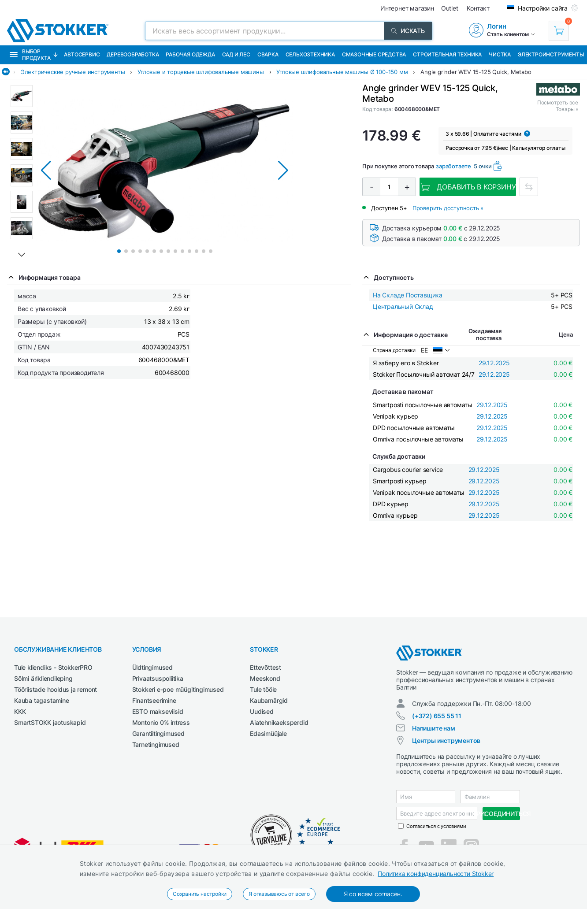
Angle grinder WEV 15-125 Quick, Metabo (475, 71)
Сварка (268, 54)
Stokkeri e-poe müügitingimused (178, 689)
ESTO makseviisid (157, 711)
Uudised (262, 711)
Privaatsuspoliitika (157, 678)
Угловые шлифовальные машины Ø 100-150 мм (342, 71)
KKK (20, 711)
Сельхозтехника (310, 54)
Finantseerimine (154, 700)
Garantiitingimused (158, 733)
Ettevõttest (265, 667)
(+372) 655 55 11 (436, 716)
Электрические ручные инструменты (73, 71)
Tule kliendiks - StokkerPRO (53, 667)
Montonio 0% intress (161, 722)
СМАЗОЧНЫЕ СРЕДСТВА (374, 54)
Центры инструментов (446, 740)
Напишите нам (433, 728)
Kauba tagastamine (41, 700)
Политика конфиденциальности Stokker (436, 873)
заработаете (453, 166)
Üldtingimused (152, 667)
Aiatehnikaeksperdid (279, 722)
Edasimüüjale (268, 733)
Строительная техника (447, 54)
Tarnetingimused (155, 744)
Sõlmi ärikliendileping (43, 678)
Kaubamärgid (269, 700)
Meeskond (265, 678)
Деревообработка (133, 54)
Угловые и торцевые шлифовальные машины (200, 71)
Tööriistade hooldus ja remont (55, 689)
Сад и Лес (236, 54)
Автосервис (82, 54)
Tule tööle (263, 689)
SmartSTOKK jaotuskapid (50, 722)
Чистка (500, 54)
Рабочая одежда (190, 54)
